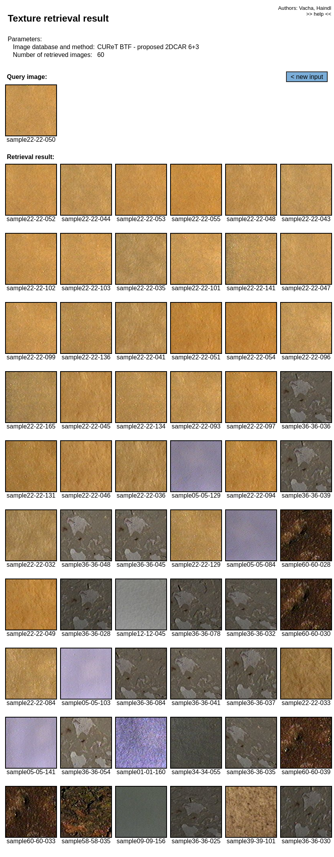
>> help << (318, 14)
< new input (307, 76)
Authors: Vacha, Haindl (304, 8)
